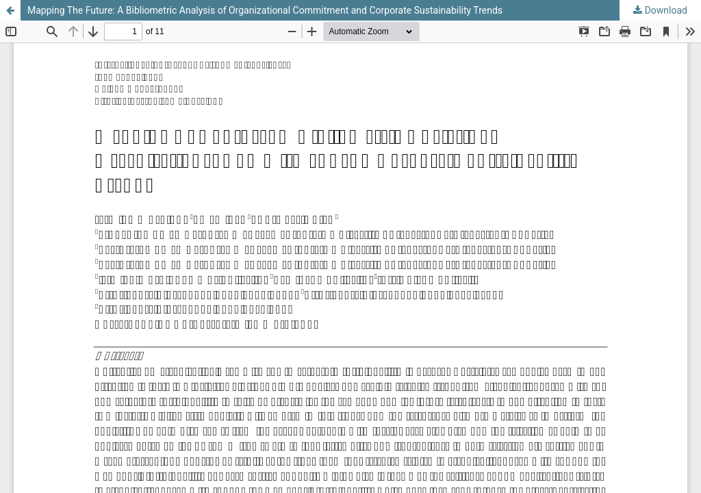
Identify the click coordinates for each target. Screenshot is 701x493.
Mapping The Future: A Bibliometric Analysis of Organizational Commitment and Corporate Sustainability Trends (264, 10)
